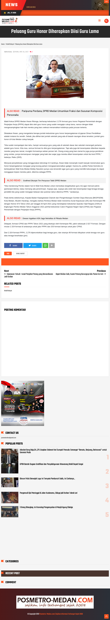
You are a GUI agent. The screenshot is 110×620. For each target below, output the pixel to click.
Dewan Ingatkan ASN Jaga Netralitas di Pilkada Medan (45, 218)
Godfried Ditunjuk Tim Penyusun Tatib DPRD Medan (44, 180)
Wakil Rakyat (20, 253)
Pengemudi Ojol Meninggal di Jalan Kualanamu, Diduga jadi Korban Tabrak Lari (48, 493)
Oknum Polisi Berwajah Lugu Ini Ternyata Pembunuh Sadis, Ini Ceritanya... (47, 479)
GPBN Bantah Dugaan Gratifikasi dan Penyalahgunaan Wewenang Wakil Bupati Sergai (51, 464)
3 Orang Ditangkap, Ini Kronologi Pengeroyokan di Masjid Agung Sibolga (46, 507)
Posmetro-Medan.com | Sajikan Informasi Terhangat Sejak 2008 (61, 614)
